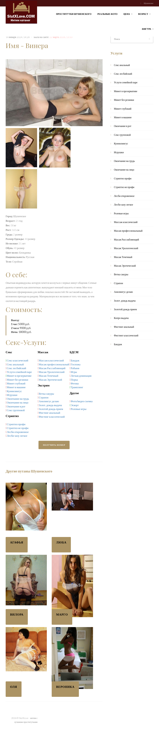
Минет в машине (16, 387)
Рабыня (75, 368)
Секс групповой (16, 410)
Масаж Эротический (50, 379)
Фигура (147, 28)
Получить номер (54, 445)
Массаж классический (51, 360)
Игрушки (12, 395)
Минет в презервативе (19, 375)
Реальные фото (107, 14)
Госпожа (75, 364)
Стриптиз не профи (18, 428)
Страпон (43, 397)
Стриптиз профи (16, 424)
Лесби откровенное (18, 432)
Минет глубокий (16, 383)
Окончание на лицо (17, 402)
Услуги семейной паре (19, 372)
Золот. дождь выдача (50, 405)
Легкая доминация (81, 375)
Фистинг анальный (49, 412)
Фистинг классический (52, 416)
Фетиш (75, 383)
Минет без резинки (17, 379)
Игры (74, 372)
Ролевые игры (78, 409)
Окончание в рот (16, 406)
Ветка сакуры (46, 393)
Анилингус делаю (49, 401)
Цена (127, 13)
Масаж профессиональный (54, 364)
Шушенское (148, 3)
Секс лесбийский (16, 368)
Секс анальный (15, 364)
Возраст (144, 13)
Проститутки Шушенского (73, 14)
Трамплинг (77, 387)
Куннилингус (14, 391)
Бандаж (75, 360)
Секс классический (17, 360)
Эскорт (75, 405)
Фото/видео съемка (82, 401)
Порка (74, 379)
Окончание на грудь (18, 398)
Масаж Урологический (52, 372)
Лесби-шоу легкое (17, 435)
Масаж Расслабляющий (52, 368)
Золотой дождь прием (51, 409)
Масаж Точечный (48, 375)
